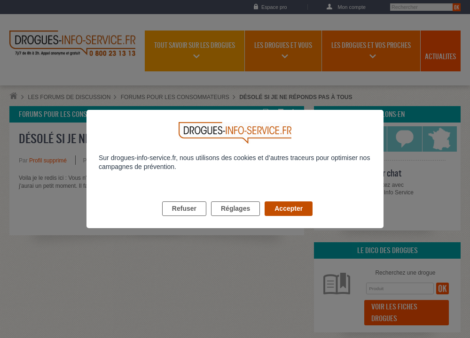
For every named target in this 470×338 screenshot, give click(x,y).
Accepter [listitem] (288, 219)
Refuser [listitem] (184, 219)
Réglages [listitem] (235, 219)
